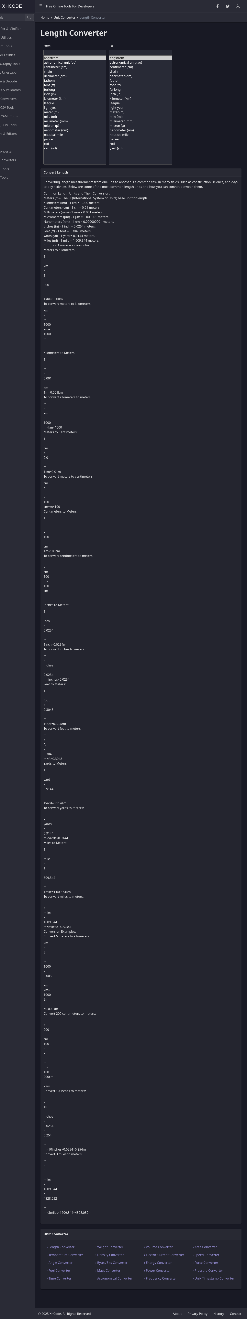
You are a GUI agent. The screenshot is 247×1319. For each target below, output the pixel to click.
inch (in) (90, 94)
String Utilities (15, 37)
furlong (90, 89)
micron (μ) (90, 125)
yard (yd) (90, 148)
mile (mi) (90, 116)
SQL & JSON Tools (17, 125)
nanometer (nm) (90, 130)
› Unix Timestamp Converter (210, 1290)
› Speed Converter (210, 1259)
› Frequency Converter (169, 1288)
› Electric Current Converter (165, 1261)
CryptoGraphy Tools (19, 64)
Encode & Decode (17, 81)
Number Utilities (17, 55)
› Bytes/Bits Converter (125, 1272)
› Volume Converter (167, 1252)
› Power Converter (166, 1280)
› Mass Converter (121, 1280)
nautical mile (90, 135)
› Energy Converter (167, 1272)
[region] (26, 666)
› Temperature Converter (83, 1259)
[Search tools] (22, 17)
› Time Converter (77, 1288)
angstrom (90, 58)
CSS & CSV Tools (16, 107)
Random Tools (15, 46)
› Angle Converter (78, 1272)
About (177, 1314)
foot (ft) (90, 85)
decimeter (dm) (90, 76)
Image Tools (13, 169)
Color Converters (17, 160)
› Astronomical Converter (127, 1288)
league (90, 103)
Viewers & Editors (17, 134)
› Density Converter (123, 1259)
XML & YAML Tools (18, 116)
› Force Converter (210, 1272)
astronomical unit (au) (90, 62)
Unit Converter (15, 151)
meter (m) (90, 112)
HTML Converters (17, 99)
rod (90, 144)
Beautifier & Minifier (19, 29)
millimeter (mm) (90, 121)
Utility (9, 142)
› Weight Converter (123, 1252)
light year (90, 107)
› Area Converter (209, 1252)
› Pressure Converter (212, 1280)
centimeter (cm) (90, 67)
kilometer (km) (90, 98)
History (218, 1314)
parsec (90, 139)
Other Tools (13, 177)
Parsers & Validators (19, 90)
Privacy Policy (198, 1314)
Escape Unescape (17, 72)
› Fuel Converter (77, 1280)
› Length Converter (79, 1252)
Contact (235, 1314)
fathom (90, 80)
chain (90, 71)
